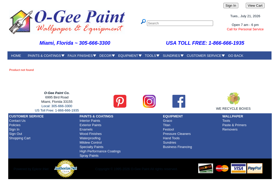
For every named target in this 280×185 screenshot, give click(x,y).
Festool (168, 129)
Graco (167, 121)
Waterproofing (90, 138)
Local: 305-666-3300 (56, 106)
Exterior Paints (90, 125)
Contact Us (17, 121)
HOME (16, 56)
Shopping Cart (19, 138)
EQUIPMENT (128, 56)
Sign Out (15, 134)
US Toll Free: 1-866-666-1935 (57, 110)
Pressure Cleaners (177, 134)
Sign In (14, 129)
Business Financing (177, 147)
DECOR (105, 56)
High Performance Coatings (100, 151)
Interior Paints (90, 121)
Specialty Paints (91, 147)
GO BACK (235, 56)
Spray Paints (89, 156)
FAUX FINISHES (80, 56)
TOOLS (150, 56)
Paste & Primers (234, 125)
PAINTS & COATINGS (44, 56)
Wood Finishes (91, 134)
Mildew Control (91, 142)
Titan (166, 125)
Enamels (86, 129)
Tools (226, 121)
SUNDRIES (171, 56)
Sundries (169, 142)
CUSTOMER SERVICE (204, 56)
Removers (230, 129)
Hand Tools (171, 138)
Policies (15, 125)
